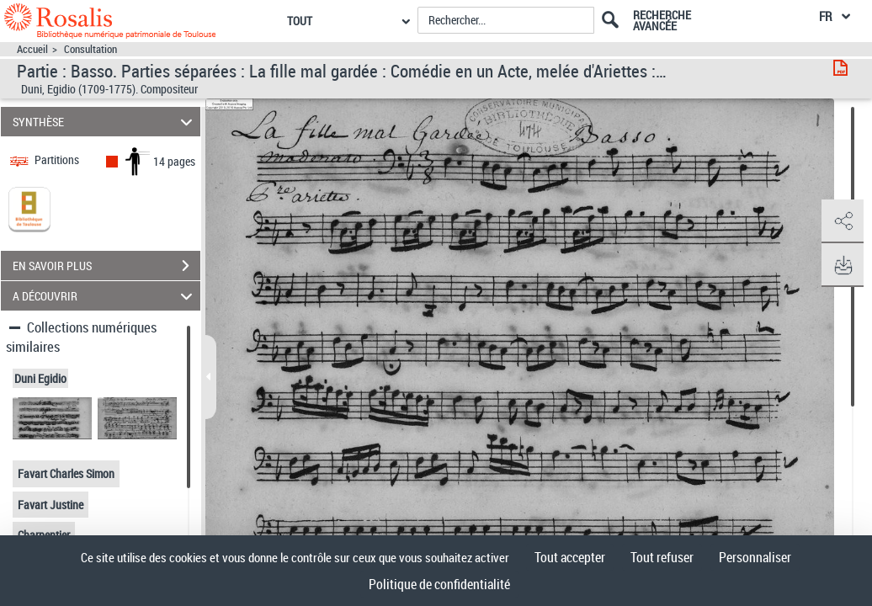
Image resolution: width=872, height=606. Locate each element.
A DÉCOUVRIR (105, 296)
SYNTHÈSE (105, 121)
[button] (842, 221)
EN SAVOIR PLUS (106, 266)
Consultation (90, 49)
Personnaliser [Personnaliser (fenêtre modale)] (755, 557)
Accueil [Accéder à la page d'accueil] (32, 49)
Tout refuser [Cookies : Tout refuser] (662, 557)
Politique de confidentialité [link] (439, 584)
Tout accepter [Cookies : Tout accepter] (569, 557)
